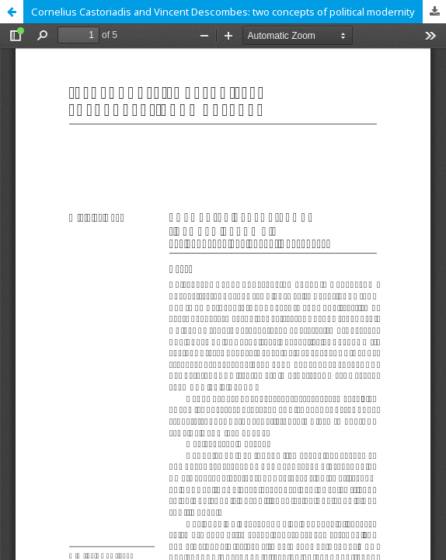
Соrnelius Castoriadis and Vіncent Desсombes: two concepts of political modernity (223, 12)
